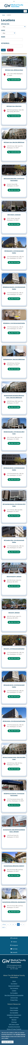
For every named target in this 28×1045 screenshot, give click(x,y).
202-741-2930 (15, 371)
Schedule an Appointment (14, 1015)
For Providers (14, 993)
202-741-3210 (15, 697)
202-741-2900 (15, 224)
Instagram (15, 945)
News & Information (14, 986)
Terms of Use (14, 997)
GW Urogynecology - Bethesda (14, 576)
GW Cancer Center (14, 1024)
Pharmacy (14, 1022)
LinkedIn (14, 952)
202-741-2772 (15, 805)
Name (3, 37)
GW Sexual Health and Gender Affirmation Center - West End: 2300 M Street (14, 397)
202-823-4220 (15, 914)
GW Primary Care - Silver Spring (14, 106)
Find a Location (14, 1010)
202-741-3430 (15, 444)
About (14, 981)
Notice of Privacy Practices (14, 1029)
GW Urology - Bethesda (14, 612)
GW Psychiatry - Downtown (14, 215)
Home (3, 15)
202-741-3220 (15, 480)
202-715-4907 (15, 335)
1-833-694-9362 (15, 82)
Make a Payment (14, 1017)
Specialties (5, 24)
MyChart (14, 1019)
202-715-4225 (15, 516)
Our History (14, 983)
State (3, 30)
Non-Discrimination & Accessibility (14, 995)
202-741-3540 (15, 263)
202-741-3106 (15, 190)
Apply (3, 50)
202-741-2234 (15, 552)
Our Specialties (14, 1012)
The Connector (14, 988)
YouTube (14, 949)
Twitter (15, 942)
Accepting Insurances (14, 1026)
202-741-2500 (15, 409)
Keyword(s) (5, 43)
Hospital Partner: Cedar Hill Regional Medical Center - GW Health (14, 832)
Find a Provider (14, 1008)
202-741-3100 (15, 622)
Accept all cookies (7, 1042)
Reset (10, 50)
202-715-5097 (15, 299)
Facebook (14, 938)
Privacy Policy (14, 1000)
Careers (14, 990)
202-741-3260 (15, 769)
